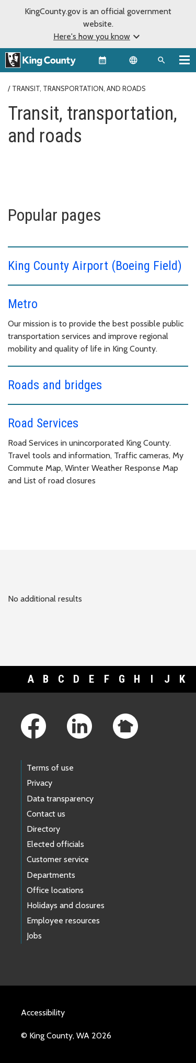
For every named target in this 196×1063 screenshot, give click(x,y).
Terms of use (50, 768)
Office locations (55, 890)
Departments (51, 875)
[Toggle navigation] (184, 59)
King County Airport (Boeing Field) (95, 265)
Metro (23, 304)
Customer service (58, 859)
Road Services (43, 423)
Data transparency (60, 799)
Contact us (46, 814)
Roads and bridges (55, 385)
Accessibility (43, 1012)
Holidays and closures (66, 905)
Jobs (34, 936)
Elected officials (55, 844)
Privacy (39, 783)
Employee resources (63, 920)
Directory (43, 829)
